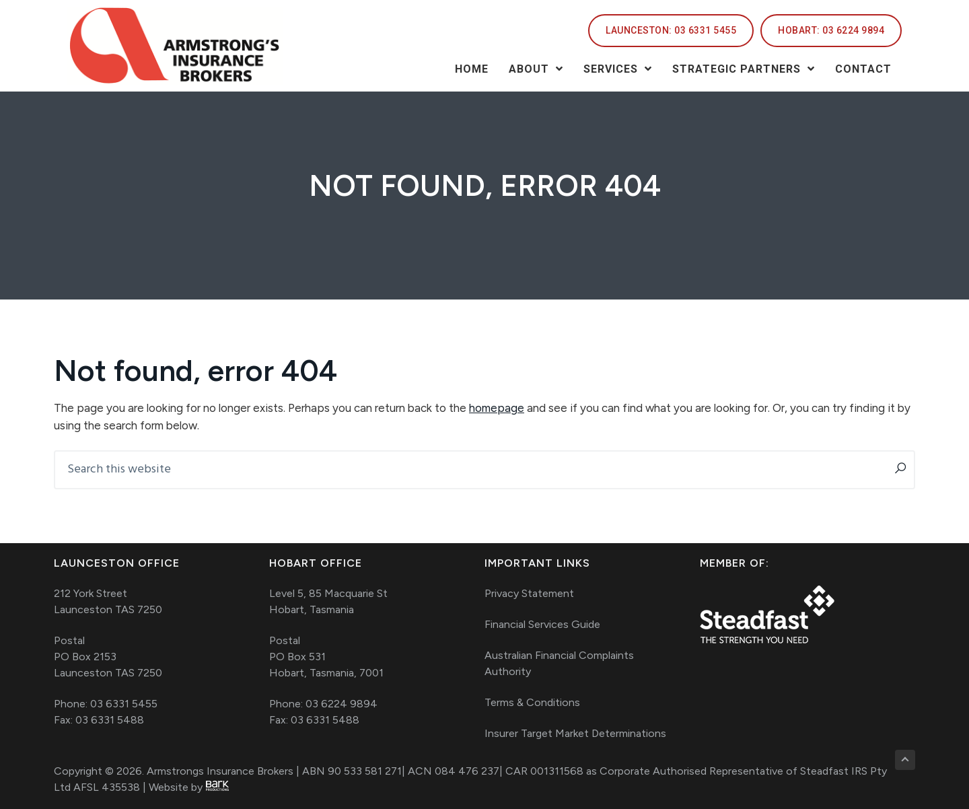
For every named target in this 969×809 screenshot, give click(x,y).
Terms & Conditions (532, 702)
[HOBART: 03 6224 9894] (831, 30)
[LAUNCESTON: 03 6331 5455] (671, 30)
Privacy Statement (529, 593)
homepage (496, 408)
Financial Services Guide (542, 624)
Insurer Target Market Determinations (575, 733)
